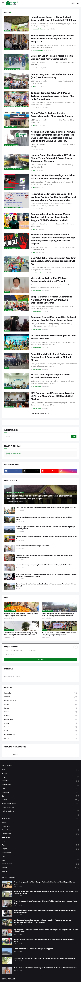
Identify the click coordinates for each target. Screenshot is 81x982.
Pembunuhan (40, 834)
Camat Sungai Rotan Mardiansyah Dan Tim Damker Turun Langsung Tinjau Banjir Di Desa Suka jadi (46, 585)
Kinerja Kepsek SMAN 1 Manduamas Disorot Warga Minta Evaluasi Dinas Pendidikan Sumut (44, 518)
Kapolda (40, 727)
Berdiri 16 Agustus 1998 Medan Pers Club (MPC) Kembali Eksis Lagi (52, 76)
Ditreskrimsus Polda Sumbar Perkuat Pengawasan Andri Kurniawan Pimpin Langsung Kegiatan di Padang (44, 556)
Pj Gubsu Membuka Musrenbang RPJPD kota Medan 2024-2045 (53, 337)
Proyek (40, 849)
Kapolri (40, 712)
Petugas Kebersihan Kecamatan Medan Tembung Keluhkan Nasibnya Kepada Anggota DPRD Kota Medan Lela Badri (50, 217)
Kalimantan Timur (40, 811)
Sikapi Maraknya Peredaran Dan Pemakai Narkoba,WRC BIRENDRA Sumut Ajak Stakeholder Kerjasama (51, 299)
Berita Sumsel (40, 785)
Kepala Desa (40, 693)
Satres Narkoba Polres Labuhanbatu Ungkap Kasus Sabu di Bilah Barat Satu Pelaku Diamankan (46, 968)
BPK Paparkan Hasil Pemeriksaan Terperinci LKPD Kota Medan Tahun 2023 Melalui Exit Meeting (53, 396)
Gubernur (40, 738)
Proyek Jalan (40, 853)
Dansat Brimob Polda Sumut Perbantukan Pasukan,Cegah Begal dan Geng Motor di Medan (51, 357)
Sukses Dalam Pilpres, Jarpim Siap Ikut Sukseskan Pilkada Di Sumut (50, 376)
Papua (40, 822)
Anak (40, 777)
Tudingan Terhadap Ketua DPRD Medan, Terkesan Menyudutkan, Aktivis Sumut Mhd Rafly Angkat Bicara (52, 96)
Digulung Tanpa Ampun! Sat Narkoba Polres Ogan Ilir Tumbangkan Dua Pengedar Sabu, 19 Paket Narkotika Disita (46, 931)
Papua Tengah (40, 830)
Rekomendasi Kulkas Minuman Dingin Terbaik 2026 (33, 546)
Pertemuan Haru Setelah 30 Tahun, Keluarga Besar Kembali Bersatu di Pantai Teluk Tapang (44, 958)
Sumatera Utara (40, 864)
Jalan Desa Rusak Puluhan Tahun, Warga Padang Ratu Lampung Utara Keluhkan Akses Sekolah (20, 634)
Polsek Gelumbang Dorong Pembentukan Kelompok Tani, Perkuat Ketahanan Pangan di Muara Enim (45, 902)
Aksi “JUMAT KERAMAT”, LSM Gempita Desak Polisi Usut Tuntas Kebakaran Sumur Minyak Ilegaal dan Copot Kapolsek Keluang (46, 575)
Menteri (40, 723)
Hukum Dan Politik (40, 807)
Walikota (40, 716)
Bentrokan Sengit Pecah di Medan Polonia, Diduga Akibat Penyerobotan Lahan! (52, 57)
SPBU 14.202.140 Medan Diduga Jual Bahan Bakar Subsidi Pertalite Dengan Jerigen (53, 177)
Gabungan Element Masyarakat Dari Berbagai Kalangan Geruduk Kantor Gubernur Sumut (53, 318)
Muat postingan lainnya (39, 413)
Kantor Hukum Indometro (40, 815)
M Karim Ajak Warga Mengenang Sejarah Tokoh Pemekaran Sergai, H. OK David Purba (44, 565)
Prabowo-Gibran (40, 734)
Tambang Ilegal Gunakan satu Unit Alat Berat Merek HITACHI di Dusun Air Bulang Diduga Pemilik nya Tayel (45, 528)
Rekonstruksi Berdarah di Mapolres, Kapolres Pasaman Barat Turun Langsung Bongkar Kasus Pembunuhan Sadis (45, 911)
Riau (40, 856)
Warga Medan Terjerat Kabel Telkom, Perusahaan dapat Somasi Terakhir (49, 279)
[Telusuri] (38, 436)
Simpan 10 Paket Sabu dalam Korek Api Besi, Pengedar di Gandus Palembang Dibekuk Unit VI (46, 537)
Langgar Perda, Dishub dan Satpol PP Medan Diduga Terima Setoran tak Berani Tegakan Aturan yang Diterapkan (53, 158)
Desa (40, 796)
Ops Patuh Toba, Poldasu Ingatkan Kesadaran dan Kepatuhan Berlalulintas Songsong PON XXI (53, 261)
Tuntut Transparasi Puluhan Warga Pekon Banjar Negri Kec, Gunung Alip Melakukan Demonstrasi (58, 614)
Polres (40, 845)
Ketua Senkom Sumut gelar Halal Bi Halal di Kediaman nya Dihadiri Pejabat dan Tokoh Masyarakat (52, 38)
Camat (40, 708)
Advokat (40, 773)
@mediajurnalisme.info (13, 454)
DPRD (40, 789)
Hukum (40, 800)
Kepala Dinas (40, 719)
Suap (40, 860)
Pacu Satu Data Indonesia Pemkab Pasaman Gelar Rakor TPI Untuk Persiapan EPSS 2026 (46, 507)
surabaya (40, 872)
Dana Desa (40, 792)
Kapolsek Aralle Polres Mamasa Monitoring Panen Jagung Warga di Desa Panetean (21, 614)
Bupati (40, 704)
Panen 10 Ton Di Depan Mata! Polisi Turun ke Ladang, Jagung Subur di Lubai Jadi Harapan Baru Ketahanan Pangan (46, 892)
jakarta (40, 868)
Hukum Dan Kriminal (40, 804)
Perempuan (40, 837)
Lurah (40, 731)
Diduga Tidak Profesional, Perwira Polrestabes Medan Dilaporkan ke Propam (52, 115)
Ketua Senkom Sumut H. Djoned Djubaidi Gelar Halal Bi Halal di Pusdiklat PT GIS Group (53, 18)
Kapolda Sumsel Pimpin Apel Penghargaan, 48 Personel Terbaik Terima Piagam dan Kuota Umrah (44, 940)
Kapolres (40, 697)
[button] (3, 3)
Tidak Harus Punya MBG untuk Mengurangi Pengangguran (33, 949)
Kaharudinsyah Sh (40, 701)
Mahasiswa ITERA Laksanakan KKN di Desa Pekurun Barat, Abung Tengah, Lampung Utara (59, 634)
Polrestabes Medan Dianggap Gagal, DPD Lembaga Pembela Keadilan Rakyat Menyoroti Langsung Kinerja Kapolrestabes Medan (53, 197)
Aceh (40, 770)
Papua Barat (40, 826)
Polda (40, 841)
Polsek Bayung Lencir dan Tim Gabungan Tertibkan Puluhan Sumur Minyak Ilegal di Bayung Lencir (44, 883)
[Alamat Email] (40, 655)
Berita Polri (40, 781)
